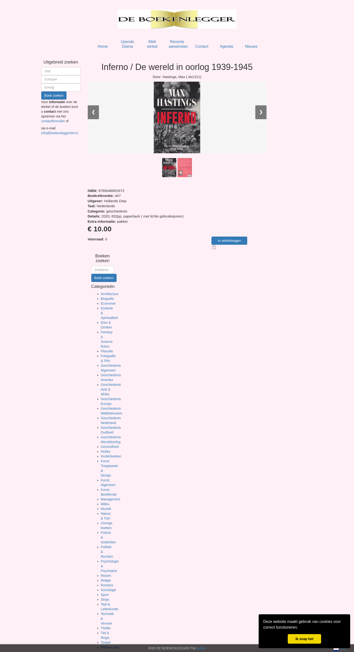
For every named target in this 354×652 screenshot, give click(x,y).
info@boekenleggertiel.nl (59, 133)
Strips (105, 599)
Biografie (107, 299)
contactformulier (53, 121)
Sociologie (108, 590)
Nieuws (251, 46)
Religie (106, 580)
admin (201, 648)
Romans (107, 585)
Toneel (106, 642)
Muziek (106, 509)
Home (102, 46)
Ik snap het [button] (304, 639)
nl (339, 648)
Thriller (106, 628)
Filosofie (107, 351)
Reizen (106, 576)
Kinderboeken (111, 456)
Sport (105, 595)
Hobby (105, 451)
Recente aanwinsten (178, 44)
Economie (108, 303)
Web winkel (152, 44)
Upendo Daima (127, 44)
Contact (201, 46)
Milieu (105, 504)
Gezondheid (110, 447)
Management (110, 499)
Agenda (226, 46)
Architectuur (110, 294)
